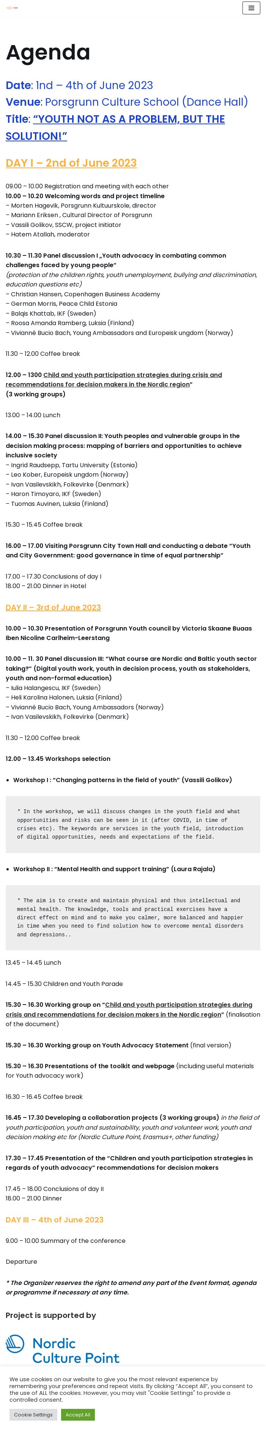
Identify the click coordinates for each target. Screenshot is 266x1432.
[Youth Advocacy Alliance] (12, 7)
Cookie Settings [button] (33, 1414)
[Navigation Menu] (251, 8)
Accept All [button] (78, 1414)
